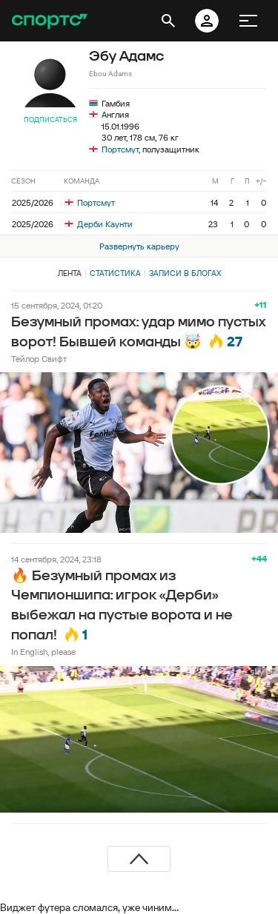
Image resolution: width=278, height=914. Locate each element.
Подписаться (50, 119)
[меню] (248, 21)
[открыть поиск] (168, 20)
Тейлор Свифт (39, 358)
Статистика (115, 273)
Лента (70, 273)
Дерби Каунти (98, 223)
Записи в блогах (185, 273)
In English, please (43, 651)
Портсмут (120, 149)
